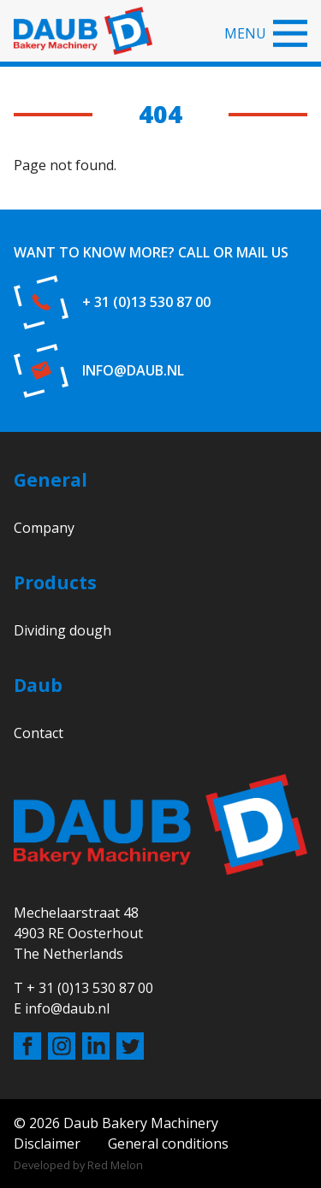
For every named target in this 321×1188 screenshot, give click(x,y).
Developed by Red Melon (78, 1165)
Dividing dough (62, 630)
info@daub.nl (133, 370)
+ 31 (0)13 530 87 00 (146, 301)
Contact (38, 733)
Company (44, 527)
